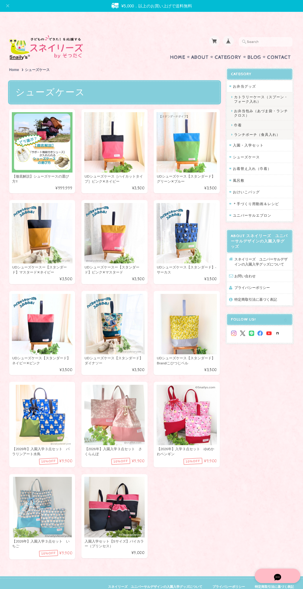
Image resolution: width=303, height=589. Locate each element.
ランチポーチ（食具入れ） (257, 123)
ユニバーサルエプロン (252, 204)
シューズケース (246, 145)
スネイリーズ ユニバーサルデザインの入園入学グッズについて (261, 250)
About (200, 46)
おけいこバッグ (246, 180)
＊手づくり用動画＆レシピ (256, 192)
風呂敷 (238, 169)
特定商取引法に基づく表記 (255, 288)
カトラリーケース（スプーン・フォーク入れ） (261, 87)
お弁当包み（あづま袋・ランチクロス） (261, 101)
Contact (279, 46)
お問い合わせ (245, 264)
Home (177, 46)
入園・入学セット (248, 134)
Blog (254, 46)
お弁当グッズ (244, 75)
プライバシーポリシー (252, 276)
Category (228, 46)
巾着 (238, 113)
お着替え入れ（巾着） (252, 157)
